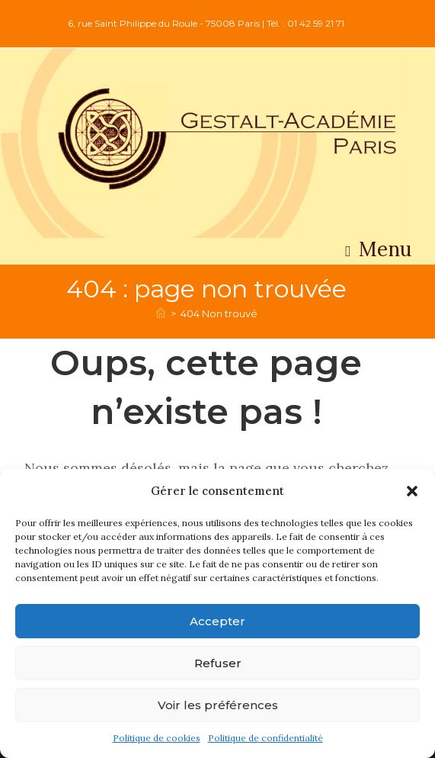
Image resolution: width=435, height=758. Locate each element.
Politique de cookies (156, 738)
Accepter (217, 621)
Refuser (217, 663)
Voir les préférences (218, 705)
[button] (412, 491)
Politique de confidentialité (265, 738)
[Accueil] (160, 313)
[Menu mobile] (378, 252)
